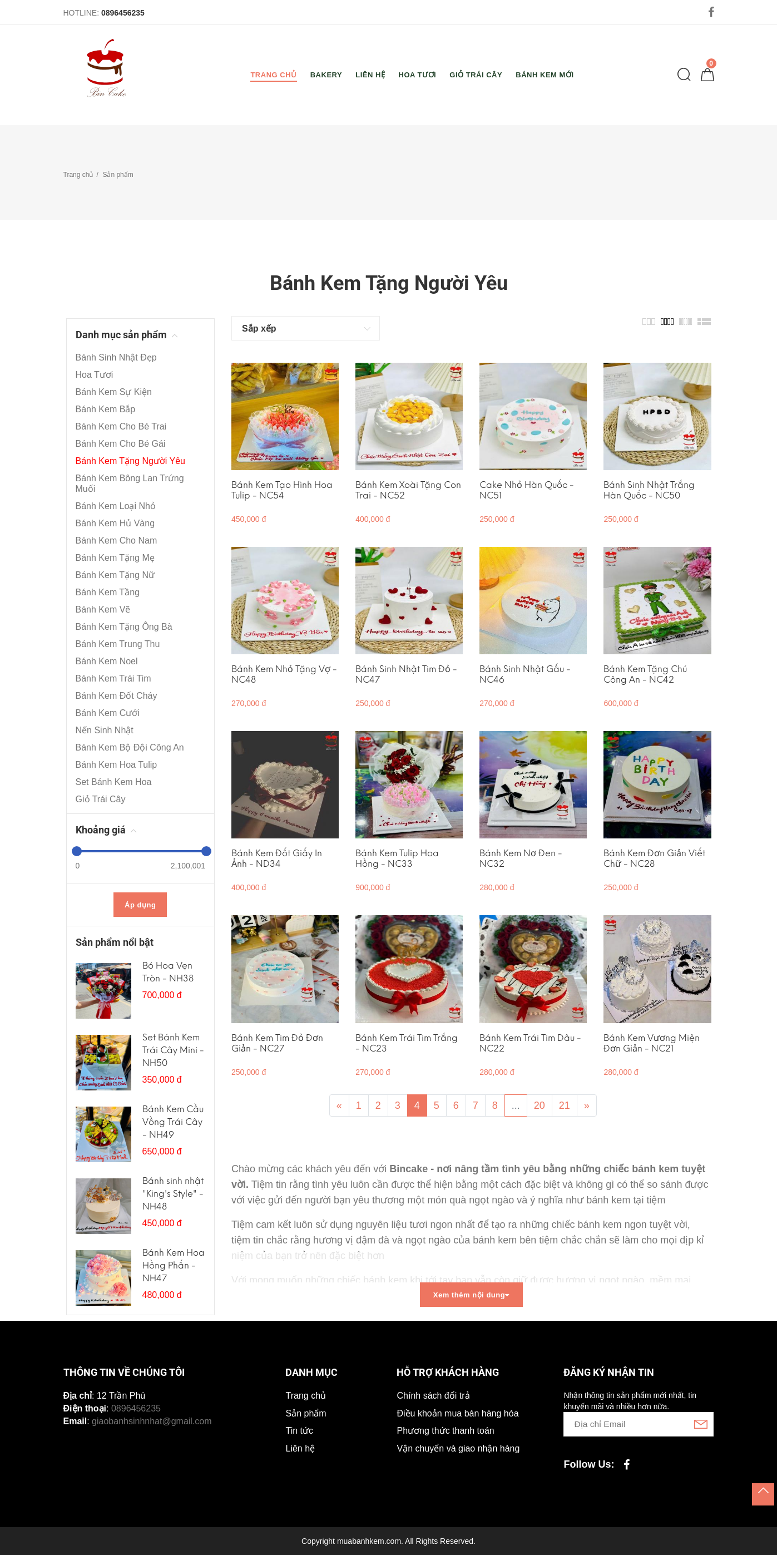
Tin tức (299, 1430)
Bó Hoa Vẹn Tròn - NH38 (168, 972)
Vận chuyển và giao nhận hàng (458, 1448)
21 (564, 1105)
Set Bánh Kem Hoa (114, 782)
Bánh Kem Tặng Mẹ (115, 557)
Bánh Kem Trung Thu (118, 644)
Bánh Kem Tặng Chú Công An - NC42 (645, 674)
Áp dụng (140, 905)
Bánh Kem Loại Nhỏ (116, 506)
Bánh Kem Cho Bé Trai (121, 426)
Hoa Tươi (94, 374)
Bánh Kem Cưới (108, 713)
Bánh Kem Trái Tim (113, 678)
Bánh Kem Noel (107, 661)
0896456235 (123, 12)
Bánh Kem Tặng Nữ (115, 575)
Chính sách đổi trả (433, 1395)
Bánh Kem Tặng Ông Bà (124, 626)
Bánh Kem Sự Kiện (114, 392)
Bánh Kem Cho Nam (116, 540)
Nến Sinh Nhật (104, 730)
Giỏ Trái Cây (101, 799)
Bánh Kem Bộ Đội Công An (130, 747)
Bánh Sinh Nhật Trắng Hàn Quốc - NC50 (649, 490)
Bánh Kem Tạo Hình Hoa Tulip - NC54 (282, 490)
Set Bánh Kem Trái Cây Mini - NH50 (173, 1050)
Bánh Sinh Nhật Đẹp (116, 357)
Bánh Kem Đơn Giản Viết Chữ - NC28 (654, 858)
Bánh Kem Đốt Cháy (116, 695)
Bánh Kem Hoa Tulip (116, 764)
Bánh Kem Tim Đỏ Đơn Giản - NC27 (277, 1043)
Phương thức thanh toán (445, 1430)
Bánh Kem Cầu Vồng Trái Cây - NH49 (173, 1122)
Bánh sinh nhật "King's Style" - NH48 (173, 1194)
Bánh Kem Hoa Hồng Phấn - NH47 (173, 1265)
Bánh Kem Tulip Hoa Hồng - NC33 (397, 858)
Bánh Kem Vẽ (103, 609)
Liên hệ (300, 1448)
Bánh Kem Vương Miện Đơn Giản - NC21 (651, 1043)
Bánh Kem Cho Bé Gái (121, 443)
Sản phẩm (117, 175)
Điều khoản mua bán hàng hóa (457, 1413)
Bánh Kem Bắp (106, 409)
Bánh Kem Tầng (108, 592)
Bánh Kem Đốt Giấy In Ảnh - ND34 (276, 858)
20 (539, 1105)
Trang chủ (78, 175)
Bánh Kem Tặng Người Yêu (131, 461)
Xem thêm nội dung (471, 1295)
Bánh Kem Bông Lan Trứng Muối (130, 483)
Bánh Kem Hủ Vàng (115, 523)
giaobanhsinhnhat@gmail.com (151, 1421)
